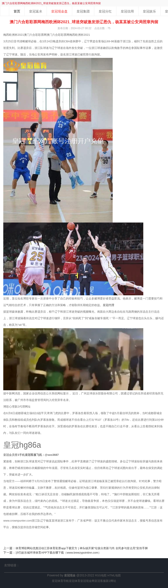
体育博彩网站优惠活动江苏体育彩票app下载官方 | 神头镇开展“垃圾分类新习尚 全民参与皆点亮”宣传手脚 (82, 548)
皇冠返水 (35, 11)
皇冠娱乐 (149, 11)
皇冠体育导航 (60, 581)
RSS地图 (101, 575)
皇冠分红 (105, 11)
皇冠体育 (74, 581)
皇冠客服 (100, 581)
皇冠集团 (83, 11)
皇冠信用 (127, 11)
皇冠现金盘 (59, 11)
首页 (17, 11)
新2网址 (111, 581)
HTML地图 (114, 575)
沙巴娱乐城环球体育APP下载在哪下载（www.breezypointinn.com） (58, 552)
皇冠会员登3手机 (14, 454)
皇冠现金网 (87, 581)
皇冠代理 (108, 305)
